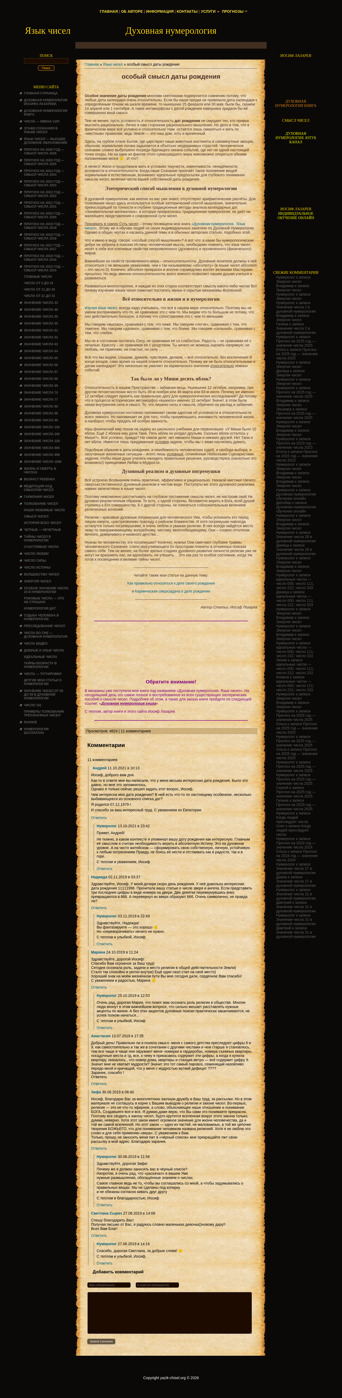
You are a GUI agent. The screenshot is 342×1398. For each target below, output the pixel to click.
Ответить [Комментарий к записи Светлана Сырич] (99, 1235)
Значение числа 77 (41, 399)
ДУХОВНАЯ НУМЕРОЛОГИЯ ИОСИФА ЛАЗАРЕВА (45, 102)
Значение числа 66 (41, 365)
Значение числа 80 (41, 406)
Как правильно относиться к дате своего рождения (171, 583)
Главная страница (41, 93)
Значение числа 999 (42, 455)
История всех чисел (42, 523)
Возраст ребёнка (39, 479)
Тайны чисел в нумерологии (37, 538)
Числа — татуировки (42, 674)
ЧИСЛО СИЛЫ (35, 560)
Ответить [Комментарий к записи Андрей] (99, 818)
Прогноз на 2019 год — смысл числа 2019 (44, 226)
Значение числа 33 (41, 303)
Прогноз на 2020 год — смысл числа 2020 (44, 215)
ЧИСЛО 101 (33, 705)
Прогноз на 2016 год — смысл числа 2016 (44, 258)
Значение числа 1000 (43, 462)
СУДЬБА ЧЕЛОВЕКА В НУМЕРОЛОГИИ (41, 617)
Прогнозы (233, 11)
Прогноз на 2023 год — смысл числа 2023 (44, 183)
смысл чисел (36, 516)
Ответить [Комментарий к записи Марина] (99, 987)
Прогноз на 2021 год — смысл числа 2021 (44, 204)
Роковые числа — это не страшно (44, 600)
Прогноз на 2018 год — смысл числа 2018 (44, 236)
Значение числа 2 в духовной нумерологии (296, 309)
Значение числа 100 (42, 427)
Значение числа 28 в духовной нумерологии (296, 539)
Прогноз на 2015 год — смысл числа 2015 (44, 268)
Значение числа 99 (41, 420)
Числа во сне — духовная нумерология (45, 635)
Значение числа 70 (41, 392)
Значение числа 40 (41, 310)
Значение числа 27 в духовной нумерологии (296, 870)
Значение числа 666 (42, 448)
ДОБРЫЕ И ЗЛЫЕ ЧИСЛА (44, 650)
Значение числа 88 (41, 413)
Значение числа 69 (41, 386)
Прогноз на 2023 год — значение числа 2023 (296, 445)
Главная (109, 11)
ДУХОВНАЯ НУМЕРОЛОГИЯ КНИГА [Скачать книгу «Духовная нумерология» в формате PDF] (295, 103)
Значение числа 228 (42, 441)
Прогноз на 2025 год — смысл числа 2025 (44, 162)
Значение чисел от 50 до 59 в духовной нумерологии (43, 694)
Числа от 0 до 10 (38, 283)
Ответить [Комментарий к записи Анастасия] (99, 1084)
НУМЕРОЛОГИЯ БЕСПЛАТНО (36, 731)
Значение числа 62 (41, 337)
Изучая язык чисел (101, 308)
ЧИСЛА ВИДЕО (36, 643)
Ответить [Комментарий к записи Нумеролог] (105, 869)
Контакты (187, 11)
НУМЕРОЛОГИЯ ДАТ (40, 608)
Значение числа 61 (41, 330)
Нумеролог (107, 826)
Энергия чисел (37, 581)
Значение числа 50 (41, 316)
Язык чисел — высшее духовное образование (45, 141)
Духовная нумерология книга (128, 703)
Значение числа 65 (41, 358)
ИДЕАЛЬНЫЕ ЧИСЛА (40, 657)
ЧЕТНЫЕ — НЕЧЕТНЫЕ (42, 530)
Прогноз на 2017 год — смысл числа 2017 (44, 247)
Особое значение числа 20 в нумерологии (46, 590)
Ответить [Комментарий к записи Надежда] (99, 908)
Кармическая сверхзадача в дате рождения (172, 591)
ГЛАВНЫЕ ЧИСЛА (38, 277)
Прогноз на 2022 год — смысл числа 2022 (44, 194)
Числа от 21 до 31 (39, 296)
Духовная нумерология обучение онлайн (296, 496)
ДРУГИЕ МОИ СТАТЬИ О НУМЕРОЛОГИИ (43, 682)
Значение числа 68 (41, 379)
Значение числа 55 (41, 323)
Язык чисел (113, 64)
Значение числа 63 (41, 344)
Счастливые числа (41, 547)
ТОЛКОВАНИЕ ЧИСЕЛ (41, 504)
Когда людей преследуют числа (292, 819)
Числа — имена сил (41, 121)
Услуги (208, 11)
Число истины (37, 567)
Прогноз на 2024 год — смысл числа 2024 (44, 173)
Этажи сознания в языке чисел (41, 130)
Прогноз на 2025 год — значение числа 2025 (296, 343)
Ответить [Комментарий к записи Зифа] (99, 1148)
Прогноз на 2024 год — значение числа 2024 (296, 845)
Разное (30, 722)
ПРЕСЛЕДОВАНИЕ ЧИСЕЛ (44, 626)
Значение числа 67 (41, 372)
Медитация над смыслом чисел (39, 488)
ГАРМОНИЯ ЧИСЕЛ (39, 497)
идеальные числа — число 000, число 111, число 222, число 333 (295, 583)
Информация (159, 11)
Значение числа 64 (41, 351)
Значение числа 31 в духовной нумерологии (296, 896)
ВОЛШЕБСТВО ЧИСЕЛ (41, 574)
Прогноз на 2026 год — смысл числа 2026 (44, 151)
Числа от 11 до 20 (39, 289)
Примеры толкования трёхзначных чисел (44, 713)
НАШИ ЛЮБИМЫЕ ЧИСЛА (44, 510)
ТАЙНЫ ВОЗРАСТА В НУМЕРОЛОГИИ (40, 665)
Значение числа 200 (42, 434)
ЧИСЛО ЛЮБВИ (36, 554)
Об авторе (132, 11)
